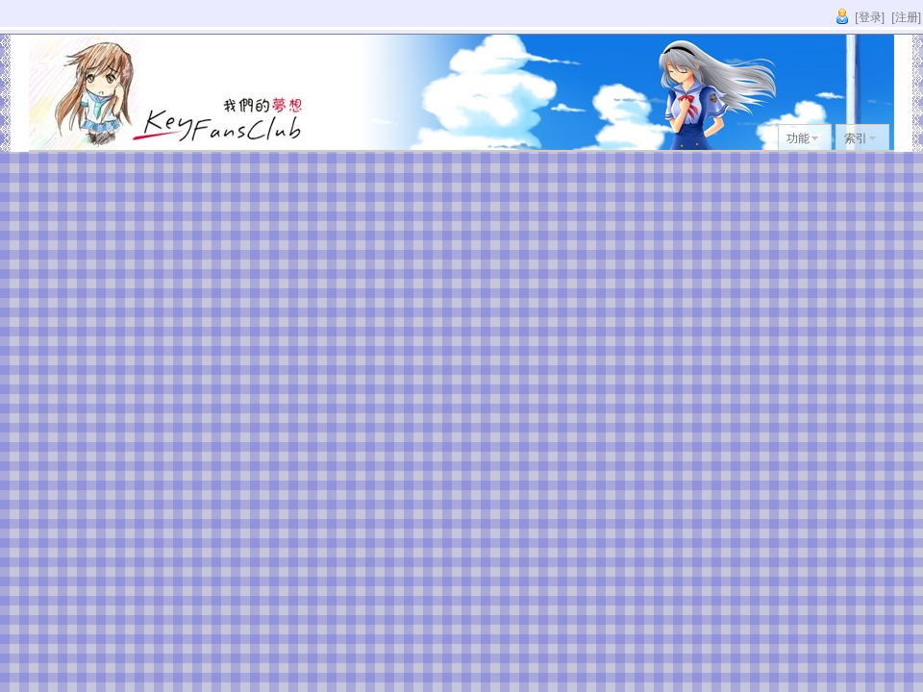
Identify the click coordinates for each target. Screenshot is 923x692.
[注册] (906, 17)
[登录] (870, 17)
